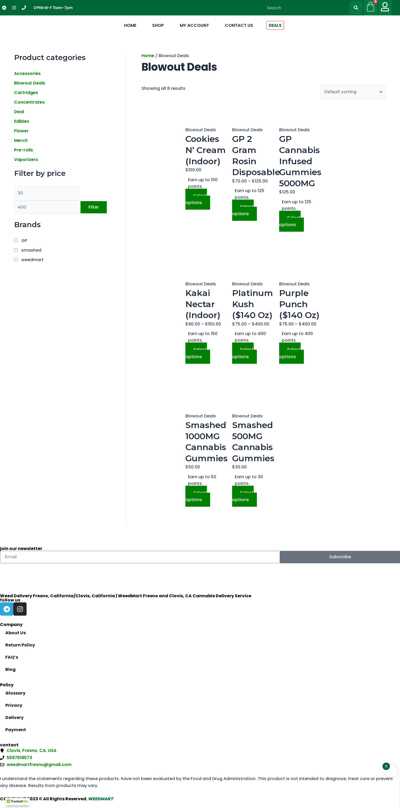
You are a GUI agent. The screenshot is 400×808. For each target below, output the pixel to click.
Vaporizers (26, 159)
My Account (194, 25)
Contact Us (239, 25)
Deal (19, 112)
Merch (21, 140)
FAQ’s (11, 657)
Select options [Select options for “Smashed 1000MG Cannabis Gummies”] (196, 496)
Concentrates (29, 102)
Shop (158, 25)
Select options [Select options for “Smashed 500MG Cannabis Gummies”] (243, 496)
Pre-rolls (23, 150)
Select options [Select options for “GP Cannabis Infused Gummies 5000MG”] (290, 221)
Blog (10, 669)
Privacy (13, 705)
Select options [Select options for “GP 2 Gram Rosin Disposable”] (243, 210)
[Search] (356, 7)
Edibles (21, 121)
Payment (15, 730)
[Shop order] (353, 92)
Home (130, 25)
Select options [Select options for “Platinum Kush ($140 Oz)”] (243, 352)
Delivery (14, 717)
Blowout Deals (29, 83)
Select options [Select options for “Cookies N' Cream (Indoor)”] (196, 199)
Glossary (15, 693)
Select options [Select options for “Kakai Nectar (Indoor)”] (196, 352)
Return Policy (20, 645)
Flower (21, 131)
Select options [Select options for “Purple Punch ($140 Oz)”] (290, 352)
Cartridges (26, 93)
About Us (15, 633)
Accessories (27, 73)
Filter (93, 207)
